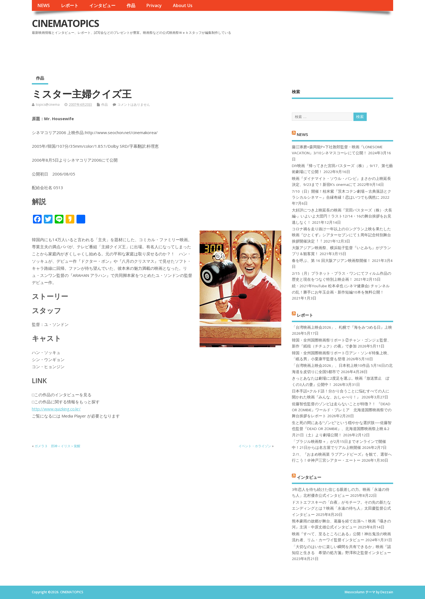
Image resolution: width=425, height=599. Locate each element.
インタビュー (102, 5)
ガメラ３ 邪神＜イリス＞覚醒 (57, 446)
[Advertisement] (289, 51)
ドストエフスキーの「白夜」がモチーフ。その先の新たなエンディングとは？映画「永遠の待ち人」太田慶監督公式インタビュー (341, 508)
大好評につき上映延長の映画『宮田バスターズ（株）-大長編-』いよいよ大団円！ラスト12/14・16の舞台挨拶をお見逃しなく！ (342, 216)
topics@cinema (48, 104)
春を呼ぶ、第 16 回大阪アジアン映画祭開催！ (331, 260)
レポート (69, 5)
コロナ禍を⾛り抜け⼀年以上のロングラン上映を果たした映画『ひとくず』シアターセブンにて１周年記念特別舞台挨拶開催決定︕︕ (341, 235)
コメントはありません (133, 104)
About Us (182, 5)
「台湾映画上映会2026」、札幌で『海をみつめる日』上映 (342, 327)
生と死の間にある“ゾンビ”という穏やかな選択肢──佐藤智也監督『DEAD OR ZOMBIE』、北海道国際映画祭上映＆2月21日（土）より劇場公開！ (341, 428)
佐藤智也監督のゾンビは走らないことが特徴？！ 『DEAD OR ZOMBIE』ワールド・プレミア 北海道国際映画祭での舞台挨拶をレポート (342, 410)
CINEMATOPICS (65, 23)
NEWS (43, 5)
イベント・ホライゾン (255, 446)
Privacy (154, 5)
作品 (131, 5)
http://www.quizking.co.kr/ (56, 409)
